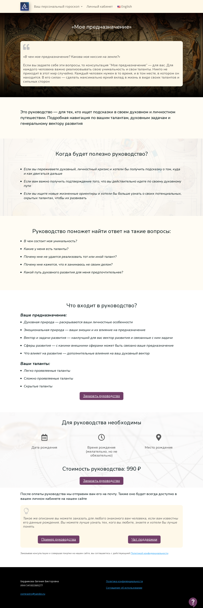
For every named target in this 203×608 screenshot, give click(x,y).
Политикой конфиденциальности (149, 553)
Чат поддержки (144, 539)
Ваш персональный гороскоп (57, 6)
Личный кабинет (100, 6)
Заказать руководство (101, 396)
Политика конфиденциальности (124, 581)
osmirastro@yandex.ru (32, 593)
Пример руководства (58, 539)
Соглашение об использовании (124, 587)
